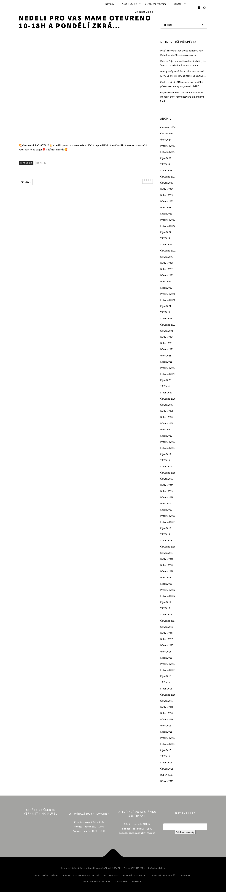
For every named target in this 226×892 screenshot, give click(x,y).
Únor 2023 (165, 207)
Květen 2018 (166, 559)
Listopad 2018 (167, 522)
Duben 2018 (166, 565)
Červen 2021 (166, 330)
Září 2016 (165, 682)
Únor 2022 (165, 281)
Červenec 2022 (167, 250)
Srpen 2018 (166, 540)
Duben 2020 (166, 417)
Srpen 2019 (166, 466)
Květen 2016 (166, 707)
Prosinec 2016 (167, 663)
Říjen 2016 (165, 676)
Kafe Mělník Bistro (135, 875)
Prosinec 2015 (167, 737)
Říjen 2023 (165, 158)
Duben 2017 (166, 639)
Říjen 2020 (165, 380)
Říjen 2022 (165, 232)
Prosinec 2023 (167, 145)
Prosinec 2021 (167, 293)
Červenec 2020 (167, 398)
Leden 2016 (166, 731)
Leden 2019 (166, 509)
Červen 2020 (166, 404)
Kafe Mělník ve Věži (164, 875)
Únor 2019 (165, 503)
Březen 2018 (166, 571)
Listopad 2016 (167, 670)
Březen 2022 (166, 275)
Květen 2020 (166, 410)
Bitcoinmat (111, 875)
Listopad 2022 (167, 226)
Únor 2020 (165, 429)
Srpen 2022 (166, 244)
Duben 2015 (166, 774)
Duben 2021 (166, 343)
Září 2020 (165, 386)
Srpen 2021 (166, 318)
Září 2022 (165, 238)
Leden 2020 (166, 435)
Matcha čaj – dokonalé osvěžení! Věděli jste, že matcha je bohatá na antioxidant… (183, 63)
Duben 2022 (166, 269)
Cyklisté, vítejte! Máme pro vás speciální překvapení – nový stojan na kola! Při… (181, 84)
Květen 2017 (166, 633)
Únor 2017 (165, 651)
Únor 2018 (165, 577)
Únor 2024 (165, 139)
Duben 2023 (166, 195)
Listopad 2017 (167, 596)
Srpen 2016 (166, 688)
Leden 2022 (166, 287)
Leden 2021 (166, 361)
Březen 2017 (166, 645)
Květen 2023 (166, 189)
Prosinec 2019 (167, 441)
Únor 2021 (165, 355)
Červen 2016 (166, 700)
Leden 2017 (166, 657)
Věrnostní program (155, 3)
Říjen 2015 (165, 750)
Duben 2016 (166, 713)
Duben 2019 (166, 491)
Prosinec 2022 (167, 219)
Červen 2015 (166, 768)
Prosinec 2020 (167, 367)
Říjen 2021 (165, 306)
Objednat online (144, 11)
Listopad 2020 (167, 373)
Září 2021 (165, 312)
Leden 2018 (166, 583)
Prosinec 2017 (167, 589)
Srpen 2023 (166, 170)
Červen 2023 (166, 182)
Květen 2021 (166, 337)
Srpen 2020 (166, 392)
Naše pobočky (129, 3)
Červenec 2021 (167, 324)
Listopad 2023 (167, 151)
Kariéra (186, 875)
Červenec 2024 (167, 127)
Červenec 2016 (167, 694)
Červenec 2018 (167, 546)
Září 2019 (165, 460)
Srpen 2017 (166, 614)
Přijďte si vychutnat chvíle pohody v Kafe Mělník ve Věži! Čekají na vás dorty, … (182, 52)
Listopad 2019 (167, 447)
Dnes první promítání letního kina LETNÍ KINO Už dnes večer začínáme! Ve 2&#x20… (183, 73)
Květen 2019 (166, 485)
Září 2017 (165, 608)
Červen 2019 (166, 478)
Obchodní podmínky (46, 875)
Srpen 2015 (166, 762)
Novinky (109, 3)
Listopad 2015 (167, 743)
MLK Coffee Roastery (96, 881)
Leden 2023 (166, 213)
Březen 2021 (166, 349)
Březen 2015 (166, 781)
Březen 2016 (166, 719)
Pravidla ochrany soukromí (81, 875)
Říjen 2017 (165, 602)
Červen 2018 (166, 552)
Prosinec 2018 (167, 515)
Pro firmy (121, 881)
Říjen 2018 (165, 528)
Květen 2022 (166, 263)
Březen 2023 (166, 201)
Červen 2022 (166, 256)
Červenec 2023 (167, 176)
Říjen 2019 (165, 454)
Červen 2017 (166, 626)
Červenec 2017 (167, 620)
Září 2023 (165, 164)
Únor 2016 (165, 725)
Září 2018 (165, 534)
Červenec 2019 (167, 472)
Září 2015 (165, 756)
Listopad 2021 (167, 300)
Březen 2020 (166, 423)
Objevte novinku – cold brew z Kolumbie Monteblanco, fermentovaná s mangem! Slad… (182, 96)
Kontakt (178, 3)
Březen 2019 (166, 497)
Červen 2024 (166, 133)
